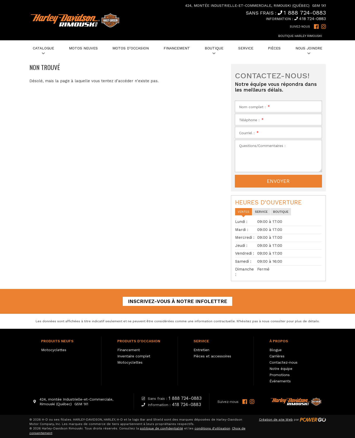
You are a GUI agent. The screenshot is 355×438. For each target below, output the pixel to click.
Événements (280, 381)
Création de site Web (276, 419)
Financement (128, 350)
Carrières (277, 356)
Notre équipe (280, 368)
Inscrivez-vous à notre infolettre (177, 301)
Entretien (201, 350)
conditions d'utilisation (212, 428)
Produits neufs (57, 341)
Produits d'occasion (138, 341)
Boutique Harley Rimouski (300, 36)
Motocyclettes (53, 350)
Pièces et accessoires (212, 356)
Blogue (275, 350)
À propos (278, 341)
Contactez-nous (283, 362)
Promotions (279, 375)
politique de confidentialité (161, 428)
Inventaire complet (133, 356)
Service (201, 341)
